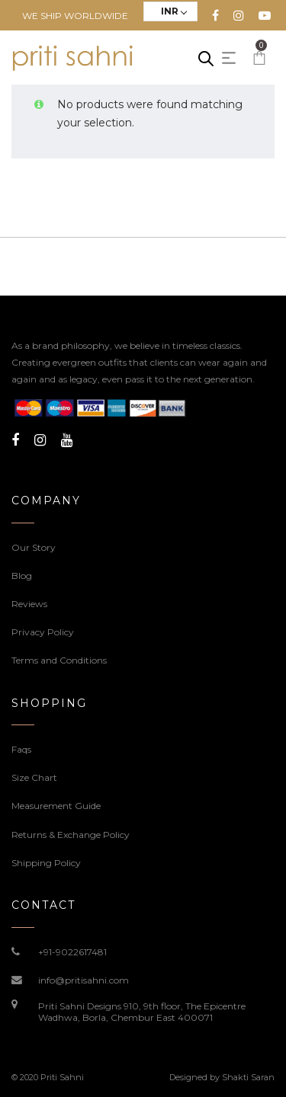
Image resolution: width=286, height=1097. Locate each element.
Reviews (29, 603)
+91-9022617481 (72, 952)
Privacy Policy (42, 632)
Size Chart (34, 777)
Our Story (33, 547)
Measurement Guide (56, 805)
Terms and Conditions (59, 660)
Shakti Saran (248, 1077)
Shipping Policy (46, 862)
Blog (21, 575)
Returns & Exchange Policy (70, 834)
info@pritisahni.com (83, 980)
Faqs (21, 749)
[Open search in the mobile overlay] (206, 58)
